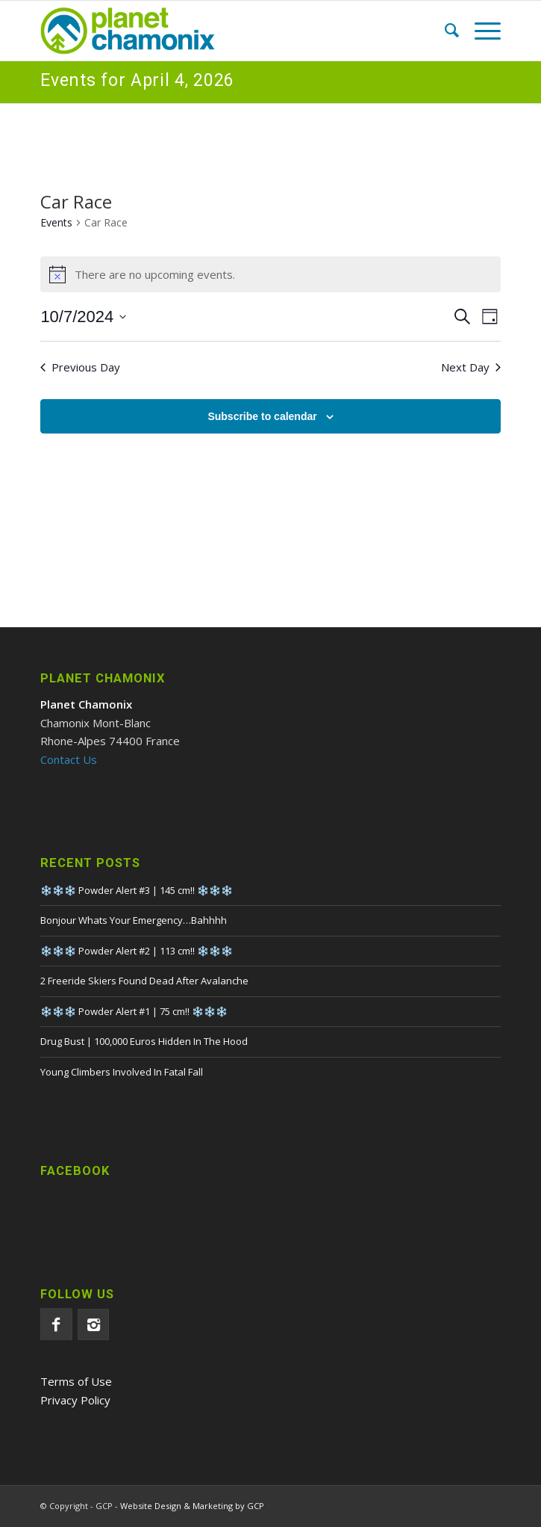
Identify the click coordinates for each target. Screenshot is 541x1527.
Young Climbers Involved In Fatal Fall (121, 1072)
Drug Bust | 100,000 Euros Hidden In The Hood (144, 1041)
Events (56, 222)
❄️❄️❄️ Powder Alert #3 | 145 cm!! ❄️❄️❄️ (136, 890)
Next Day (471, 367)
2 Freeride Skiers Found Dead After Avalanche (144, 980)
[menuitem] (444, 31)
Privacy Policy (75, 1399)
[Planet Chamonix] (224, 31)
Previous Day (80, 367)
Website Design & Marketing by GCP (192, 1505)
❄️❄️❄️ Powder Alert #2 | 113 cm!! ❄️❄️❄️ (136, 950)
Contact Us (68, 759)
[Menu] (480, 31)
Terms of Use (76, 1381)
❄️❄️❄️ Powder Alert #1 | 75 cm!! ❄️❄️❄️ (134, 1011)
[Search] (444, 31)
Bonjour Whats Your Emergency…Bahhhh (133, 920)
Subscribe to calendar (261, 416)
